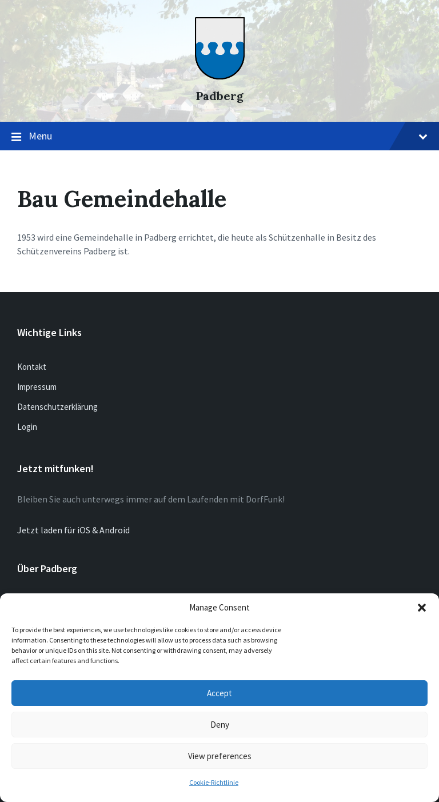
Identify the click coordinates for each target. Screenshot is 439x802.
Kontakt (31, 366)
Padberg (220, 96)
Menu (219, 136)
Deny (219, 724)
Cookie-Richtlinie (213, 782)
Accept (219, 693)
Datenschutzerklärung (57, 406)
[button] (422, 607)
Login (27, 426)
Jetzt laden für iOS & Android (73, 530)
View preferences (220, 756)
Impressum (37, 386)
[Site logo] (220, 76)
